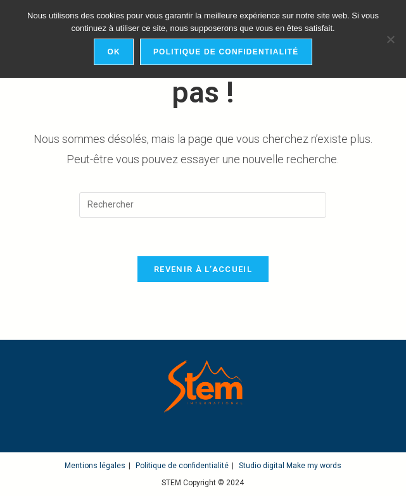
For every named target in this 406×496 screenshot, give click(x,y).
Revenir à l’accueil (203, 269)
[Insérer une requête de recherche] (202, 205)
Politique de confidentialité (182, 465)
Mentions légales (95, 465)
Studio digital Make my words (290, 465)
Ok (113, 51)
